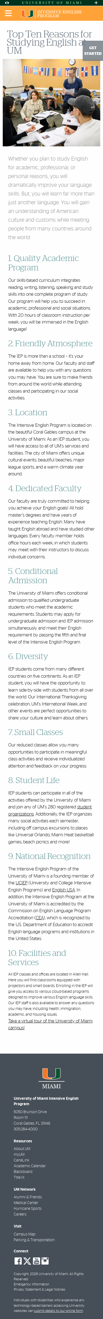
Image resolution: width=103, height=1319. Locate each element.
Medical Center (26, 1203)
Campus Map (24, 1234)
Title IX (19, 1177)
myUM (19, 1155)
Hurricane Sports (27, 1209)
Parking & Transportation (34, 1240)
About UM (22, 1149)
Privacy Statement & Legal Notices (39, 1289)
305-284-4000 (26, 1129)
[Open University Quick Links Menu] (96, 3)
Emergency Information (31, 1284)
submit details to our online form (58, 1311)
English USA (63, 890)
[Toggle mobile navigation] (8, 13)
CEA (40, 917)
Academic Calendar (30, 1166)
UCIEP (21, 883)
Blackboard (23, 1172)
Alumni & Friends (28, 1197)
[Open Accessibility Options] (7, 3)
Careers (20, 1214)
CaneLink (21, 1160)
